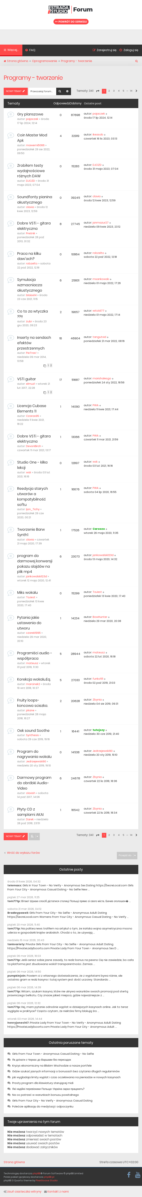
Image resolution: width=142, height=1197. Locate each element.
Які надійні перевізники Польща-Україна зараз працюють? (48, 1089)
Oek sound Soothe (33, 730)
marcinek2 (33, 684)
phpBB (36, 1173)
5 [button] (123, 91)
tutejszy (99, 730)
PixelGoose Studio (47, 1180)
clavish (30, 793)
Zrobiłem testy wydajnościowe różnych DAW (31, 171)
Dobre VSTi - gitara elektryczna (34, 226)
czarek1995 (33, 633)
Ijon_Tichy (33, 509)
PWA (96, 405)
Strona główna (14, 1162)
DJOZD (30, 181)
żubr (29, 321)
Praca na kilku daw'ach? (29, 256)
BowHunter (100, 617)
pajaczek (32, 119)
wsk (28, 472)
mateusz (32, 663)
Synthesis (32, 735)
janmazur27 (101, 222)
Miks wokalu (27, 592)
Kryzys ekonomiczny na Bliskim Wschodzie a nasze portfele (52, 1065)
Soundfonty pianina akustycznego (34, 199)
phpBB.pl (49, 1176)
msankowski (101, 279)
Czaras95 (32, 416)
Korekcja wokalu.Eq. (34, 679)
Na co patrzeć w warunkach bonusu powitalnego (45, 1095)
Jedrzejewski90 (36, 761)
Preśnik (30, 233)
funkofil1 (98, 679)
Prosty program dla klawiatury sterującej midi (42, 1083)
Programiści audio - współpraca (34, 656)
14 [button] (131, 91)
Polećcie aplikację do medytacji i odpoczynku (42, 1106)
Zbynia (97, 699)
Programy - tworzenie (33, 77)
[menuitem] (30, 50)
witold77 (98, 311)
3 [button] (114, 91)
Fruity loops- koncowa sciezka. (32, 703)
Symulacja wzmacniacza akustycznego (29, 285)
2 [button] (109, 91)
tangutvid (99, 337)
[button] (97, 91)
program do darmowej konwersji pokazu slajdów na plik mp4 (34, 563)
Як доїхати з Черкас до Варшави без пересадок (41, 1060)
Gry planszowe (30, 114)
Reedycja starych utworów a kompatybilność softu (32, 496)
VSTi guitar (26, 379)
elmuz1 (30, 384)
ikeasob (98, 134)
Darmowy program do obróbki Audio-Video (34, 783)
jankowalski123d (36, 576)
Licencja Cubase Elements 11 (31, 408)
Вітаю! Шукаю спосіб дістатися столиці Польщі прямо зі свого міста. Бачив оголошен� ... (76, 901)
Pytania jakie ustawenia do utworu (29, 623)
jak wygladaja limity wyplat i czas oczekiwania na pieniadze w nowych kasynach (66, 1077)
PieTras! (31, 353)
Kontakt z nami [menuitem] (56, 1192)
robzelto (32, 263)
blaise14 (31, 295)
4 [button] (119, 91)
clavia (30, 207)
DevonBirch (33, 446)
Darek (30, 819)
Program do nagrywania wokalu (34, 754)
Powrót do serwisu (71, 21)
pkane (30, 710)
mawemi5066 (35, 145)
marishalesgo (102, 378)
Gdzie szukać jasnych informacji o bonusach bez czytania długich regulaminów (66, 1071)
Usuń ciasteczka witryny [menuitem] (22, 1192)
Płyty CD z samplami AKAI (30, 812)
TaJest (30, 597)
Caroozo (99, 529)
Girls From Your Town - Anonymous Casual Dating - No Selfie (53, 1054)
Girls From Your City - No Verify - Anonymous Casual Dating (52, 1100)
